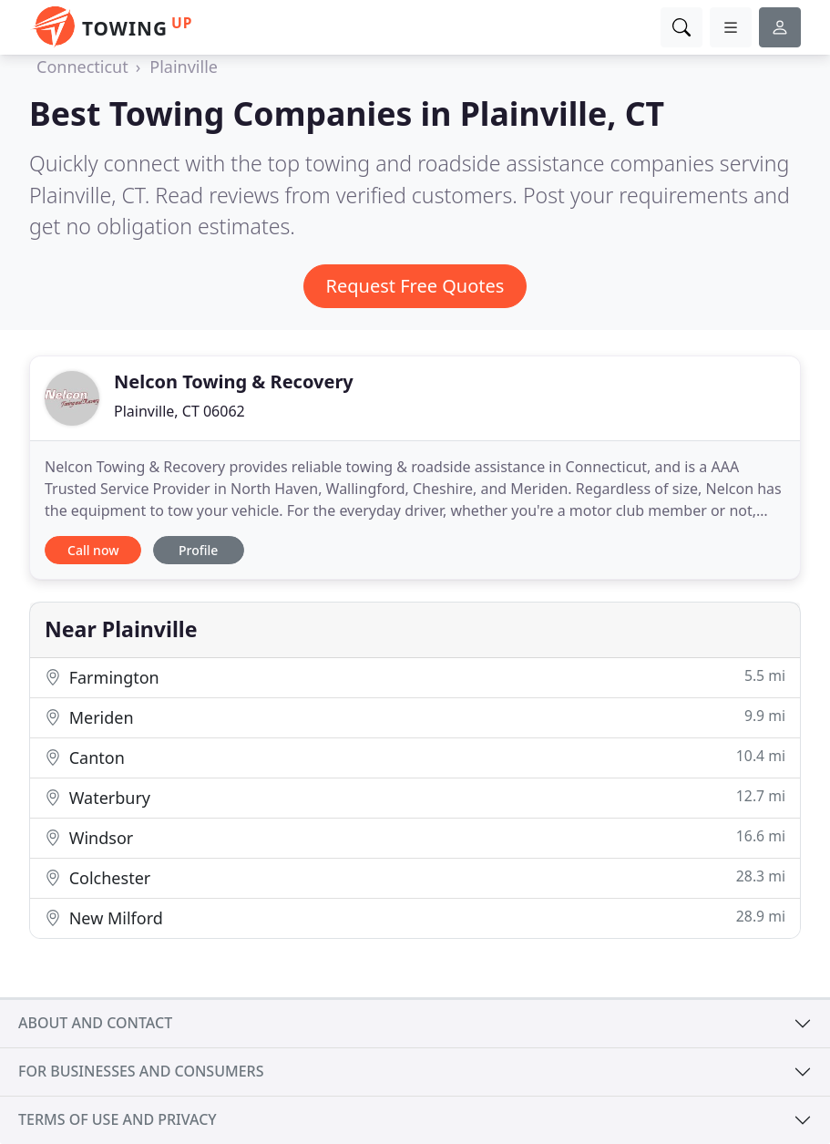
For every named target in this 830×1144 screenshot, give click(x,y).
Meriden (415, 717)
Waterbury (415, 797)
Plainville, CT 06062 (179, 411)
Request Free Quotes (415, 285)
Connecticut (82, 66)
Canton (415, 757)
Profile (198, 550)
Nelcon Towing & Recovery (234, 381)
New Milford (415, 917)
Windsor (415, 837)
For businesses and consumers (140, 1071)
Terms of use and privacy (117, 1119)
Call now (92, 550)
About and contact (95, 1023)
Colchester (415, 877)
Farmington (415, 676)
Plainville (183, 66)
